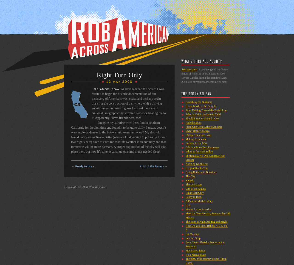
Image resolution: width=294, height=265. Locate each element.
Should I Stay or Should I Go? (202, 118)
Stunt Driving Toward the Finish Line (206, 110)
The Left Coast (194, 184)
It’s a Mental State (196, 254)
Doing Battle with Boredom (201, 172)
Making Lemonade (196, 139)
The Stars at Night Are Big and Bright (206, 221)
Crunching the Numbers (199, 102)
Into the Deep (193, 238)
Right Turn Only (195, 192)
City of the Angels (152, 166)
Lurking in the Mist (196, 143)
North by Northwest (197, 164)
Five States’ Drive (195, 250)
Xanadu (190, 180)
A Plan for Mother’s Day (199, 201)
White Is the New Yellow (199, 151)
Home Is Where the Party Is (201, 106)
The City (190, 176)
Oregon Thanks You (197, 168)
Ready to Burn (84, 166)
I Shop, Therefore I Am (198, 135)
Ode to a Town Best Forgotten (202, 147)
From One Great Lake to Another (204, 126)
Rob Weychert (189, 69)
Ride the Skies (193, 122)
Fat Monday (192, 234)
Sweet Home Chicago (198, 130)
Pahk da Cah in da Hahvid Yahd (203, 114)
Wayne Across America (198, 209)
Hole (188, 205)
